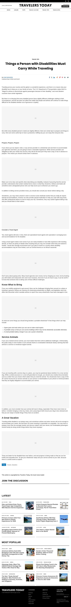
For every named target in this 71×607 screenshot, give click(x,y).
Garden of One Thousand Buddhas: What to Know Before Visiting (44, 552)
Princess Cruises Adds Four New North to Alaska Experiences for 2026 (11, 519)
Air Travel (13, 527)
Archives (30, 592)
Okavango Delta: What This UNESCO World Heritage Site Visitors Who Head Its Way (11, 566)
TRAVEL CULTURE (33, 10)
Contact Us (45, 594)
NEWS (8, 10)
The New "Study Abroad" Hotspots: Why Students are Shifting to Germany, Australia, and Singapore (12, 578)
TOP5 (23, 10)
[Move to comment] (67, 77)
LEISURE (16, 10)
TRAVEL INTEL (56, 10)
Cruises (12, 515)
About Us (45, 592)
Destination (12, 574)
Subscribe (65, 6)
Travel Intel (46, 502)
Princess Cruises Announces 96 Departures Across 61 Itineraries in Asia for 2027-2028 (47, 577)
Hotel (44, 527)
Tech (10, 502)
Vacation (14, 465)
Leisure (30, 596)
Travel (9, 465)
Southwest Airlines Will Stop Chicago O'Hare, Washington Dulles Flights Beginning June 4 (47, 519)
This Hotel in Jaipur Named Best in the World (45, 530)
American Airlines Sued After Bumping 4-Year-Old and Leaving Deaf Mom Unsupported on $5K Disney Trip (13, 553)
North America (48, 548)
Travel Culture (47, 562)
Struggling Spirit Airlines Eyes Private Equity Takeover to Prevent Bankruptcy (12, 531)
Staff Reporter (8, 77)
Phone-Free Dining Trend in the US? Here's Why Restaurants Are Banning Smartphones (46, 566)
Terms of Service (47, 596)
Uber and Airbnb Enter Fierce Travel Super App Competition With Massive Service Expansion (13, 506)
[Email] (64, 77)
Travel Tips (35, 59)
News (45, 515)
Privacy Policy (46, 598)
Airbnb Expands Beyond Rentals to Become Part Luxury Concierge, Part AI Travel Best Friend (47, 507)
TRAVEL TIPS (45, 10)
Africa (11, 562)
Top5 (29, 598)
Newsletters (66, 4)
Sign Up (66, 597)
